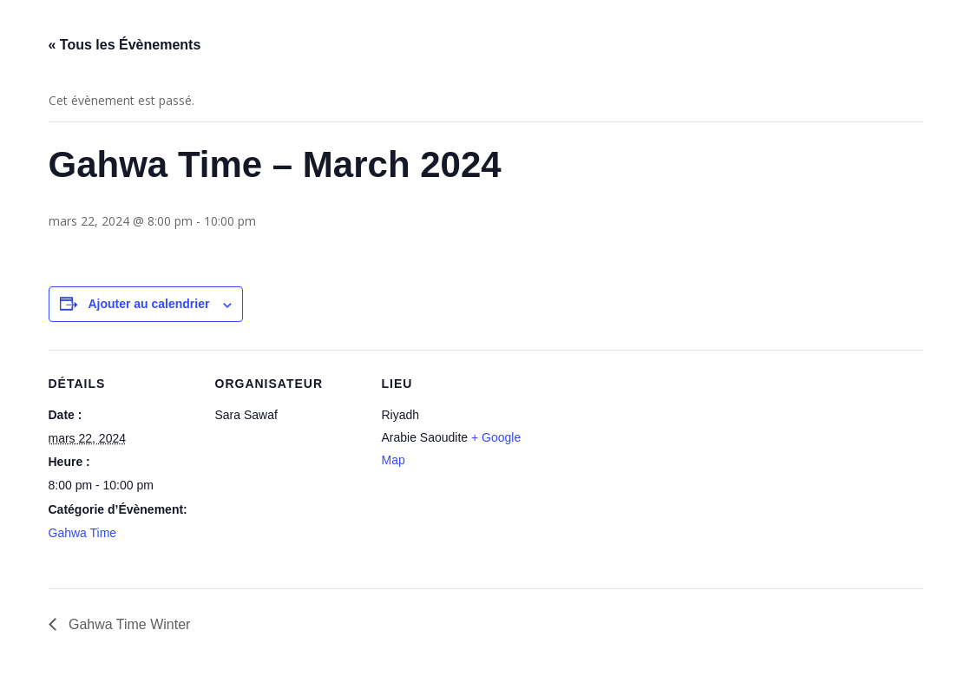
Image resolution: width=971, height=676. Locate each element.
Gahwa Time (83, 533)
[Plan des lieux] (640, 469)
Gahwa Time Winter (128, 624)
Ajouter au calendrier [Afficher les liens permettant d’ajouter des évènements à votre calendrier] (148, 304)
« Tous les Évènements (125, 44)
